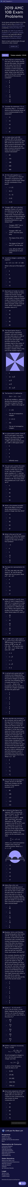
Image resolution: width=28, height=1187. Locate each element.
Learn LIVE (14, 46)
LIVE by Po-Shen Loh (15, 28)
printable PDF (18, 24)
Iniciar (5, 55)
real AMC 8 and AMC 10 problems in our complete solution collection (12, 32)
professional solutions (18, 26)
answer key (5, 26)
